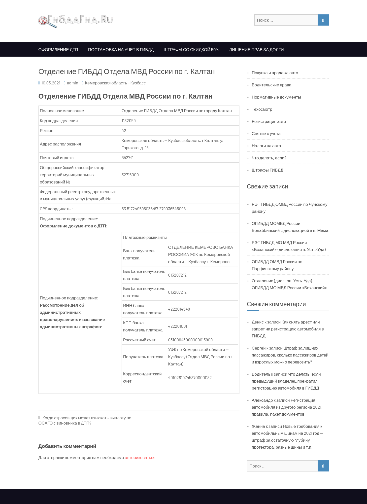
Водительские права (272, 84)
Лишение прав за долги (256, 49)
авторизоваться (140, 457)
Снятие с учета (266, 133)
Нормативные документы (276, 96)
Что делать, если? (269, 157)
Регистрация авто (269, 121)
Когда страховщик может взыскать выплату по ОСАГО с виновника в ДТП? (85, 420)
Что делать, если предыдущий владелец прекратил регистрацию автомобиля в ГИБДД (286, 380)
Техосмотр (262, 109)
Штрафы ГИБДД (268, 169)
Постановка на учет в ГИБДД (121, 49)
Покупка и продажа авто (275, 72)
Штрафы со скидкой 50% (191, 49)
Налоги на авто (266, 145)
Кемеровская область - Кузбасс (115, 82)
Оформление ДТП (58, 49)
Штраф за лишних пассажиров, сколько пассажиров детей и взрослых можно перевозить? (290, 354)
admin (72, 82)
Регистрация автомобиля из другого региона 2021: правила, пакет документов (287, 406)
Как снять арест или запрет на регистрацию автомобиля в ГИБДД (288, 328)
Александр (262, 399)
